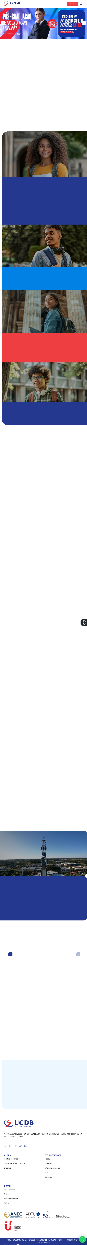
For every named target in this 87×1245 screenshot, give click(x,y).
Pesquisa (48, 1159)
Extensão (48, 1163)
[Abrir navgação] (81, 4)
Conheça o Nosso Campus (14, 1163)
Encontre (7, 1168)
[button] (84, 622)
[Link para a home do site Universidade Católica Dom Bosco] (43, 1123)
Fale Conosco (9, 1190)
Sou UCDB (72, 4)
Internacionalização (52, 1168)
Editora (47, 1172)
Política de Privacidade (13, 1159)
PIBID (6, 1203)
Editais (7, 1194)
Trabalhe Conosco (11, 1199)
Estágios (48, 1177)
